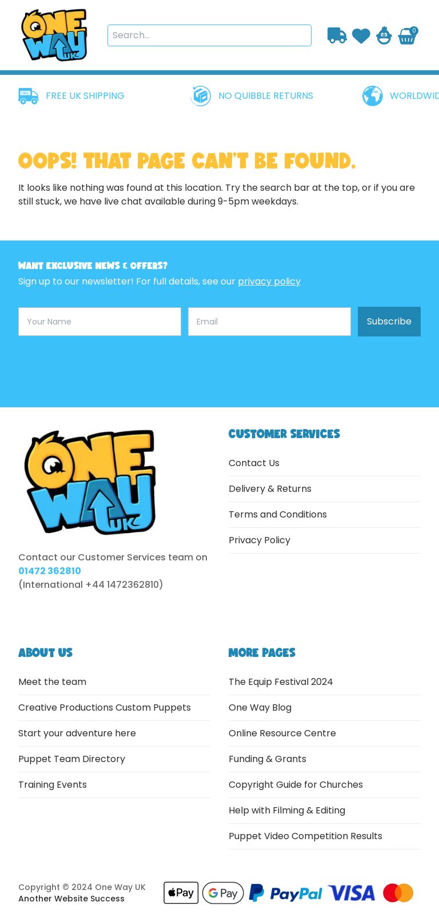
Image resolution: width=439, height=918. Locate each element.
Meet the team (52, 681)
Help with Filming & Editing (287, 810)
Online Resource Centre (282, 733)
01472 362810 (49, 571)
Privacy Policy (259, 540)
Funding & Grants (267, 758)
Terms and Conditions (278, 514)
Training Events (52, 784)
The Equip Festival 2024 (281, 681)
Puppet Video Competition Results (305, 836)
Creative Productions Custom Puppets (104, 707)
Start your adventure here (77, 733)
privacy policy (269, 281)
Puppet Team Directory (71, 758)
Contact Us (254, 463)
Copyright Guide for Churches (296, 784)
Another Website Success (71, 898)
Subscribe (389, 321)
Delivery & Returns (270, 488)
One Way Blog (260, 707)
